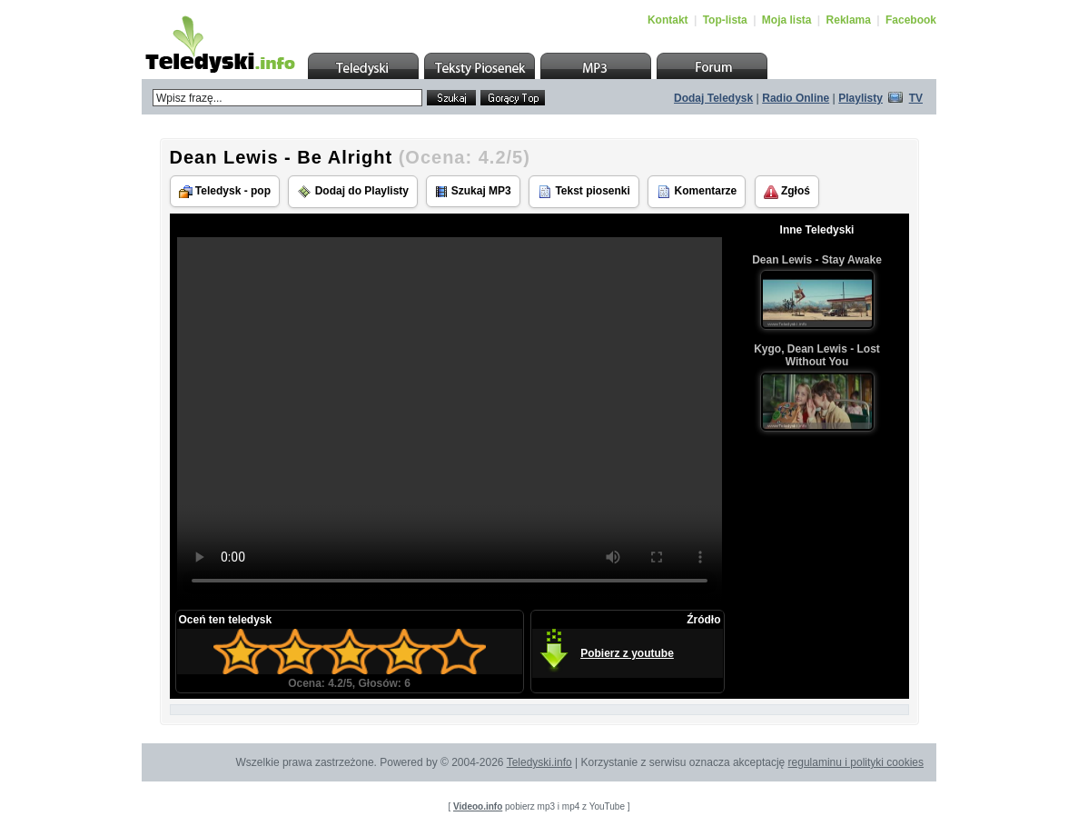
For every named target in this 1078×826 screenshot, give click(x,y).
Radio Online (795, 98)
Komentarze (697, 191)
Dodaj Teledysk (713, 98)
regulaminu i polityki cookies (856, 762)
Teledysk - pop (225, 191)
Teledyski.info (539, 762)
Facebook (910, 20)
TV (916, 98)
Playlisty (860, 98)
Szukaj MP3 (472, 191)
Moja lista (787, 20)
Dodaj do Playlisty (353, 191)
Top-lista (725, 20)
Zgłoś (787, 191)
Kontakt (668, 20)
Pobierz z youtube (627, 653)
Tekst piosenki (584, 191)
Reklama (848, 20)
